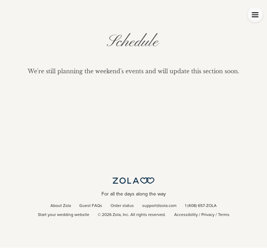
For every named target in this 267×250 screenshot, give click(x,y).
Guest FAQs (90, 206)
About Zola (60, 206)
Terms (223, 215)
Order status (122, 206)
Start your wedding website (63, 215)
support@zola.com (159, 206)
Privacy (208, 215)
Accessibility (186, 215)
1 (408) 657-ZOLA (201, 206)
